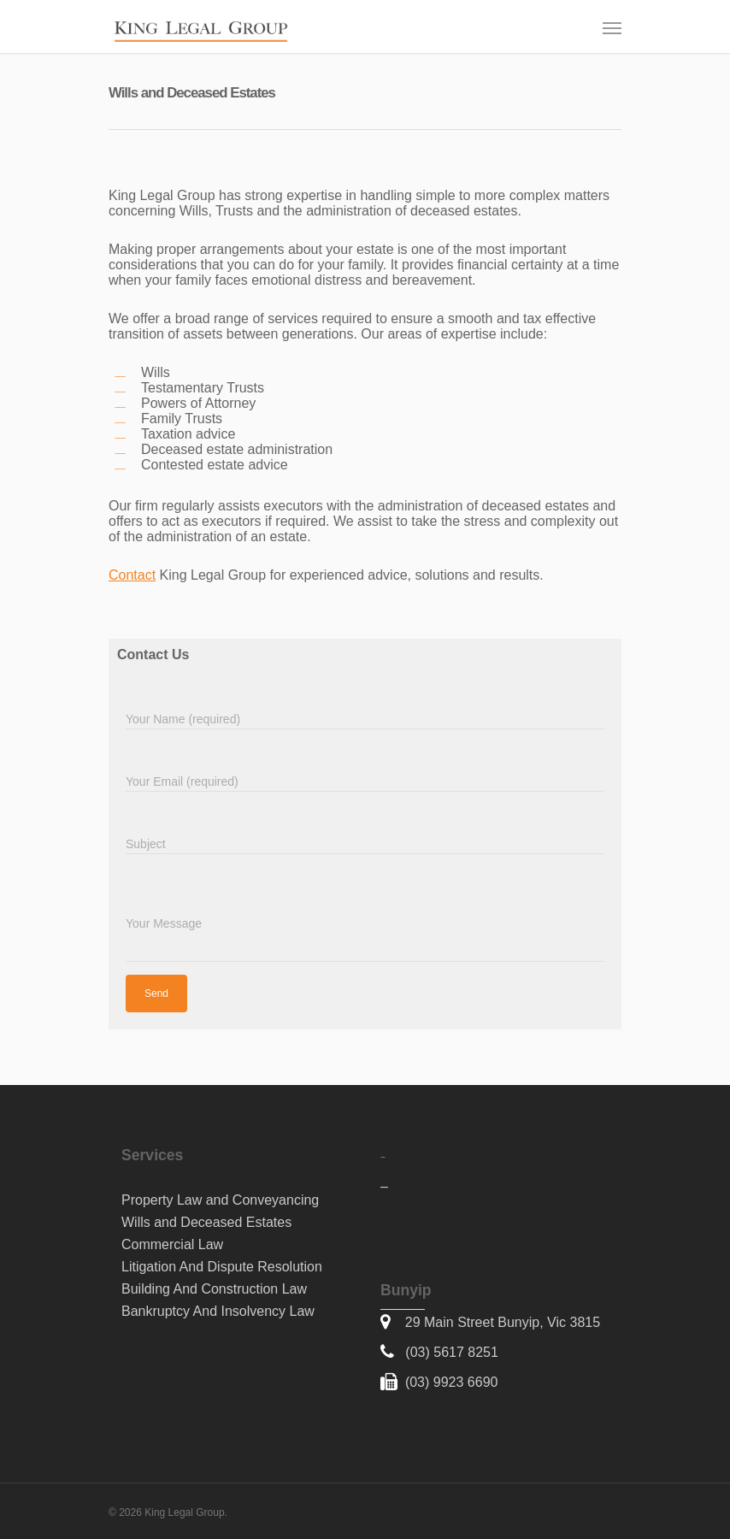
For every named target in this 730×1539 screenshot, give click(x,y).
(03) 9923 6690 (451, 1382)
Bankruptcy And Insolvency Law (218, 1311)
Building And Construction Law (214, 1289)
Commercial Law (172, 1244)
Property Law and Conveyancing (220, 1200)
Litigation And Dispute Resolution (221, 1266)
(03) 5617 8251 (451, 1352)
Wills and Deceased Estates (206, 1222)
